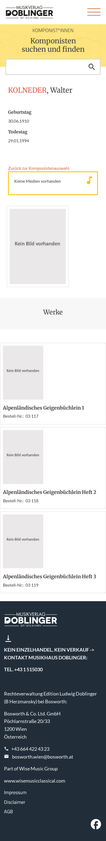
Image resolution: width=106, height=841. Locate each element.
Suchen (92, 67)
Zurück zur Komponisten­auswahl (38, 168)
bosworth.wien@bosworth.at (42, 757)
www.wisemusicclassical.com (34, 781)
